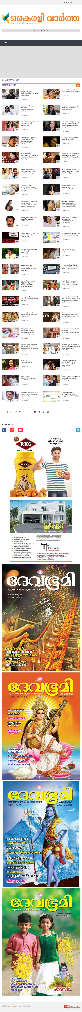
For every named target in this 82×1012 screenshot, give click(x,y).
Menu (6, 43)
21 (48, 412)
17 (30, 412)
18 (35, 412)
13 (16, 412)
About (60, 3)
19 (39, 412)
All (78, 85)
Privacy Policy (75, 3)
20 (43, 412)
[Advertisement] (41, 62)
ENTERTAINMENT (13, 80)
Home (4, 80)
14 (20, 412)
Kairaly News (11, 1006)
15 (24, 412)
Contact (66, 3)
